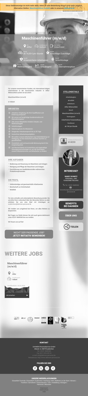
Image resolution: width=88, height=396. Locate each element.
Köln (52, 381)
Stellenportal (69, 8)
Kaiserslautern (42, 382)
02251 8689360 (45, 351)
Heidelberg (55, 382)
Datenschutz (44, 390)
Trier (49, 382)
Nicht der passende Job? (29, 234)
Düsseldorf (30, 381)
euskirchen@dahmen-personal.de (19, 204)
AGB (44, 392)
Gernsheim (32, 382)
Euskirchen (38, 381)
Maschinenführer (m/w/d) (40, 8)
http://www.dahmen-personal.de (49, 357)
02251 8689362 (73, 185)
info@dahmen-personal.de (46, 355)
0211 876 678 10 (45, 353)
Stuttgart (63, 382)
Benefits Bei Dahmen (71, 205)
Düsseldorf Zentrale (19, 381)
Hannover (40, 384)
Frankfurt (24, 382)
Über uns (71, 215)
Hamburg (46, 381)
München (48, 384)
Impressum (44, 388)
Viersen (72, 381)
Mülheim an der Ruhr (62, 381)
